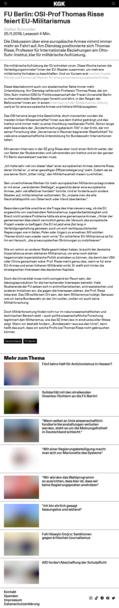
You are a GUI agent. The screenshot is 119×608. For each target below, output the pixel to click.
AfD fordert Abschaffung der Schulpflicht (74, 562)
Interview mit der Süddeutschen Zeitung (79, 103)
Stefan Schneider (20, 29)
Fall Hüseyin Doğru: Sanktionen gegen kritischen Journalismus (67, 536)
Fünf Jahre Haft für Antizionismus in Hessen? (77, 364)
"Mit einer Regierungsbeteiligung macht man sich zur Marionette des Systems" (74, 451)
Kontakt (10, 592)
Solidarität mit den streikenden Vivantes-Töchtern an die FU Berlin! (69, 394)
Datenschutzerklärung (22, 604)
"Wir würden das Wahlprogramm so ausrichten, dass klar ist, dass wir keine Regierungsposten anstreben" (70, 481)
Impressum (13, 600)
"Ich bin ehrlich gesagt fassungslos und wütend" (62, 507)
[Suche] (113, 4)
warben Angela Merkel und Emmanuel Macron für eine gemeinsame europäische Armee (57, 76)
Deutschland (13, 341)
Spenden (11, 596)
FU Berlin (30, 341)
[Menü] (5, 4)
